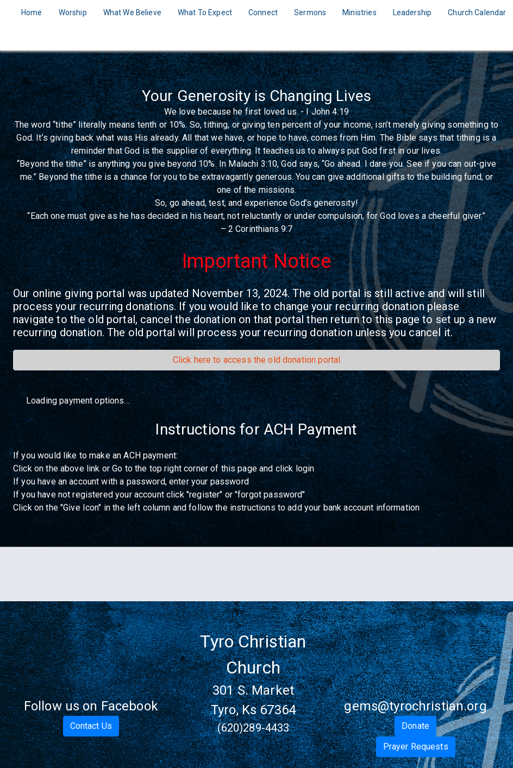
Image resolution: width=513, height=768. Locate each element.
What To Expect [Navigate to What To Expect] (205, 12)
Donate (415, 726)
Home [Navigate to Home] (31, 12)
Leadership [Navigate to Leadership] (412, 12)
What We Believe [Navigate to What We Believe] (132, 12)
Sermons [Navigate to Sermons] (310, 12)
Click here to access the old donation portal (257, 360)
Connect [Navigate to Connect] (263, 12)
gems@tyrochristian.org (415, 706)
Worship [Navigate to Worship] (73, 12)
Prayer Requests (415, 746)
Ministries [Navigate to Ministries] (359, 12)
